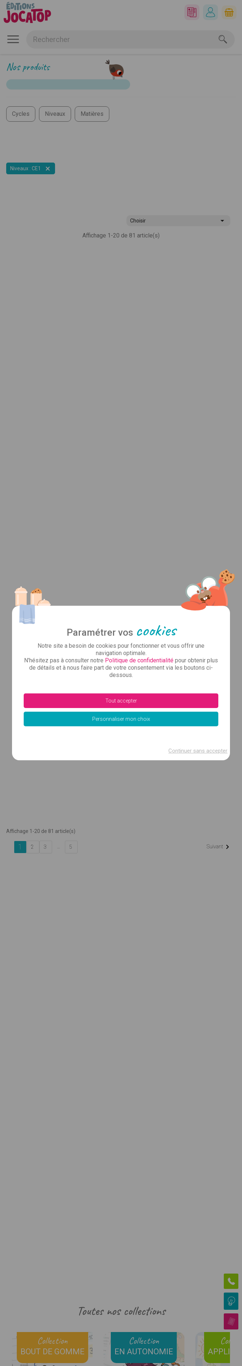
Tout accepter (121, 701)
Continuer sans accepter (197, 750)
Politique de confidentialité (139, 660)
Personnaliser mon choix (121, 719)
